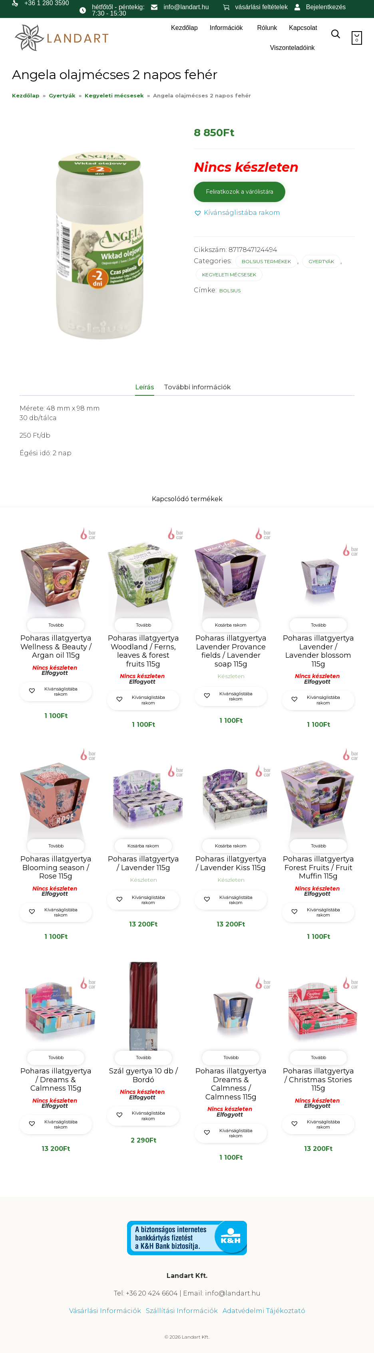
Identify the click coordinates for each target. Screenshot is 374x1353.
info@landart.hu (186, 7)
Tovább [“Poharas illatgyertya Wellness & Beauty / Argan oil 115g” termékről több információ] (56, 625)
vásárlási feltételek (261, 7)
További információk (197, 387)
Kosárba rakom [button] (231, 625)
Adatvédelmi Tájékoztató (264, 1310)
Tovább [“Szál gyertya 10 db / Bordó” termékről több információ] (143, 1057)
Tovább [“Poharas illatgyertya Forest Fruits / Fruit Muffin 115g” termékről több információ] (318, 845)
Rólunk (267, 27)
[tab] (148, 388)
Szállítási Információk (182, 1310)
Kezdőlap (184, 27)
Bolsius (230, 291)
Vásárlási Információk (105, 1310)
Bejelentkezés (326, 7)
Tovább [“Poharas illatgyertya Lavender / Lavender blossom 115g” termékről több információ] (318, 625)
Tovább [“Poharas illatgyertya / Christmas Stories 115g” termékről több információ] (318, 1057)
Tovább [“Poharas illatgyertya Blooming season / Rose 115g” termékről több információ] (56, 845)
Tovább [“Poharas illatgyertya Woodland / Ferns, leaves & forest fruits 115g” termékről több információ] (143, 625)
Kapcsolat (303, 27)
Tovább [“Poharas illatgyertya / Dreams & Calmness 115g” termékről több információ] (56, 1057)
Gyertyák (62, 95)
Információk (226, 27)
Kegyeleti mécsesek (114, 95)
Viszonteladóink (292, 47)
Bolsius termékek (266, 261)
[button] (237, 213)
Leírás (144, 387)
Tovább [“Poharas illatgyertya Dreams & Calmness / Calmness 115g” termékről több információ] (231, 1057)
